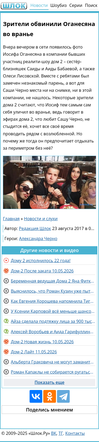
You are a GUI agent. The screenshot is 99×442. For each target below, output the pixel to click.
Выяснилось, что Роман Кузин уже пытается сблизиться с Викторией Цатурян (53, 291)
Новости (39, 5)
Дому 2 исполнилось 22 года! (40, 260)
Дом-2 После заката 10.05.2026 (42, 271)
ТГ (61, 433)
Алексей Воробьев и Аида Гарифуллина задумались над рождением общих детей (53, 332)
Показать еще (49, 382)
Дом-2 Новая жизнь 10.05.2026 (42, 342)
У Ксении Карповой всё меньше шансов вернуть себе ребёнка (53, 311)
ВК (53, 433)
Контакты (75, 433)
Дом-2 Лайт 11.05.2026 (34, 352)
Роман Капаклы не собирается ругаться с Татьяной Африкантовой (53, 372)
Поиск (91, 5)
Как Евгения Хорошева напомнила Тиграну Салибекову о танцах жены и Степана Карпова (53, 301)
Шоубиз (58, 5)
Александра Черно (38, 238)
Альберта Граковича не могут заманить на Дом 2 (53, 362)
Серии (75, 5)
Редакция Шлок (35, 228)
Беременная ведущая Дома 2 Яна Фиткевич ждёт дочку (53, 281)
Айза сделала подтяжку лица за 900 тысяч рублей (53, 321)
